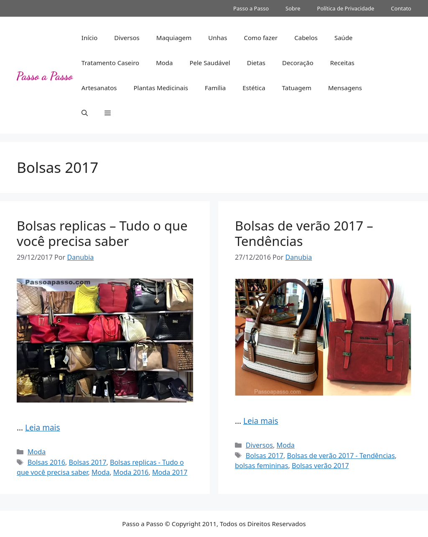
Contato (401, 8)
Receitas (342, 62)
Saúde (343, 37)
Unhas (217, 37)
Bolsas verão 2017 (320, 465)
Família (215, 88)
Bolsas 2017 (87, 462)
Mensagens (345, 88)
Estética (253, 88)
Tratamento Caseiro (110, 62)
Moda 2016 (131, 472)
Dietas (256, 62)
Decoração (297, 62)
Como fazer (261, 37)
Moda (164, 62)
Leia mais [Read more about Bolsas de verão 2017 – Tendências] (260, 420)
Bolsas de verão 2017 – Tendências (304, 233)
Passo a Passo (251, 8)
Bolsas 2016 (46, 462)
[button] (84, 112)
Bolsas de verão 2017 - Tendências (341, 455)
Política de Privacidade (345, 8)
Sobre (292, 8)
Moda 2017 (170, 472)
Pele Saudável (209, 62)
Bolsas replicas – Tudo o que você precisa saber (102, 233)
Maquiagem (174, 37)
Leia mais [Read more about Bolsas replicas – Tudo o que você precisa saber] (42, 427)
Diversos (127, 37)
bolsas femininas (261, 465)
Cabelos (306, 37)
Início (89, 37)
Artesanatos (99, 88)
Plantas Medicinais (160, 88)
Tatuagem (296, 88)
